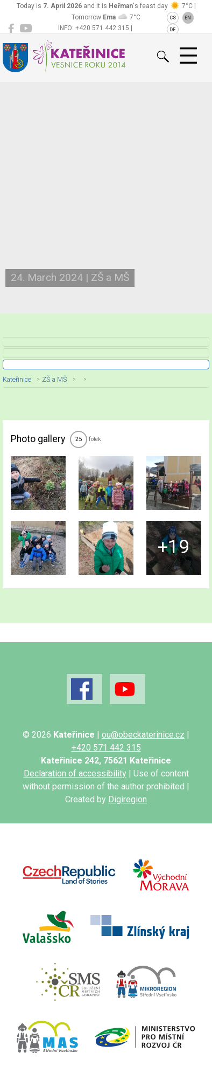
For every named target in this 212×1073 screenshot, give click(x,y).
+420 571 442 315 (106, 747)
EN (188, 17)
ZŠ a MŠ (54, 379)
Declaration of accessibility (75, 773)
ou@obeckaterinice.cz (143, 735)
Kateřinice (17, 379)
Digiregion (127, 799)
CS (172, 17)
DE (172, 29)
